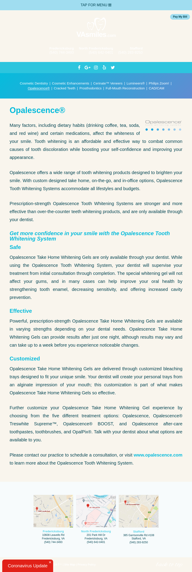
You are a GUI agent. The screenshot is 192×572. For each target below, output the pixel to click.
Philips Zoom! (159, 83)
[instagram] (96, 67)
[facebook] (79, 67)
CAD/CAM (156, 88)
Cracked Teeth (64, 88)
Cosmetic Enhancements (70, 83)
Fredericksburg (61, 48)
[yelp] (104, 67)
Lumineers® (136, 83)
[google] (87, 67)
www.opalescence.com (158, 455)
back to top (169, 565)
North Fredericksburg (96, 48)
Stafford (136, 48)
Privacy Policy (86, 564)
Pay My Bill (180, 16)
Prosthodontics (90, 88)
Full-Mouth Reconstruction (125, 88)
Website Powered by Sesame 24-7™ (36, 565)
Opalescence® (39, 88)
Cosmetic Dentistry (34, 83)
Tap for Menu (96, 5)
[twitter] (113, 67)
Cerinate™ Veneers (108, 83)
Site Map (69, 564)
